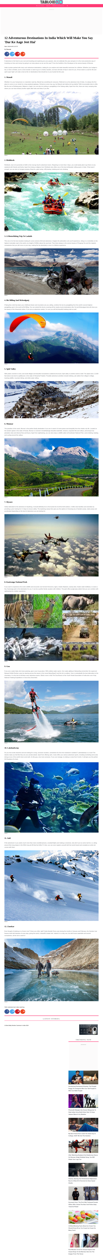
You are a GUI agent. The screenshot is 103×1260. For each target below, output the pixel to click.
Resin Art (40, 5)
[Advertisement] (51, 22)
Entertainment (58, 5)
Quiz (48, 5)
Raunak (8, 49)
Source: (6, 155)
